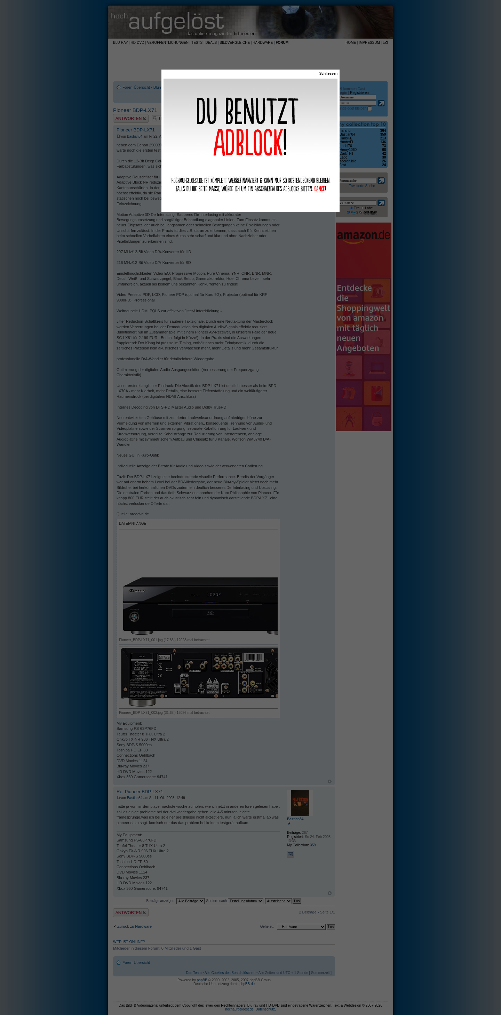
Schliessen (328, 73)
